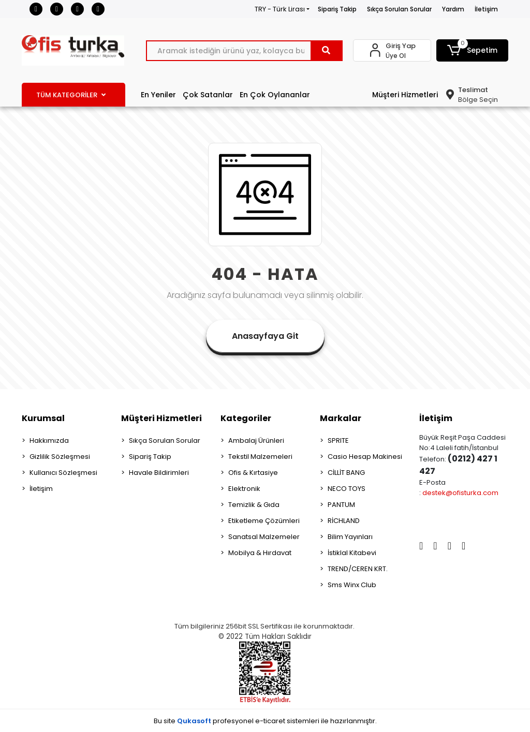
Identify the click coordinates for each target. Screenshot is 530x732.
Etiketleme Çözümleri (264, 521)
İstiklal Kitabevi (352, 553)
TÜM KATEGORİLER (71, 95)
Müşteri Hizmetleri (405, 94)
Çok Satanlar (208, 94)
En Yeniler (158, 94)
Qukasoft (194, 721)
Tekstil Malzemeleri (260, 456)
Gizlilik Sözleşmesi (60, 456)
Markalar (340, 418)
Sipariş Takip (337, 9)
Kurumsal (43, 418)
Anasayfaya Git (265, 336)
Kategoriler (245, 418)
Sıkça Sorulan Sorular (399, 9)
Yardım (453, 9)
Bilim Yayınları (350, 537)
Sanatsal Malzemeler (264, 537)
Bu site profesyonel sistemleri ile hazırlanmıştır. (265, 721)
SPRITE (338, 440)
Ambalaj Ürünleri (256, 440)
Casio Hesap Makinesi (365, 456)
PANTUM (341, 505)
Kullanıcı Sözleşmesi (63, 472)
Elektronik (244, 489)
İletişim (486, 9)
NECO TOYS (346, 489)
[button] (472, 50)
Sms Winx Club (352, 585)
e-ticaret (270, 721)
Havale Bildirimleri (159, 472)
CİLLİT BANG (346, 472)
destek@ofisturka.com (460, 493)
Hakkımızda (49, 440)
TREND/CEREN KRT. (358, 569)
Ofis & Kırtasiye (253, 472)
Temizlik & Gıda (253, 505)
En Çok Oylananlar (275, 94)
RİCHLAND (344, 521)
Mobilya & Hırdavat (259, 553)
